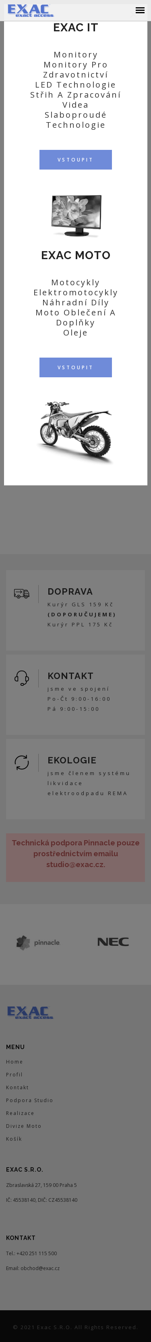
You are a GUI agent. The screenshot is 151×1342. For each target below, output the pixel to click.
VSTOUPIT (76, 159)
